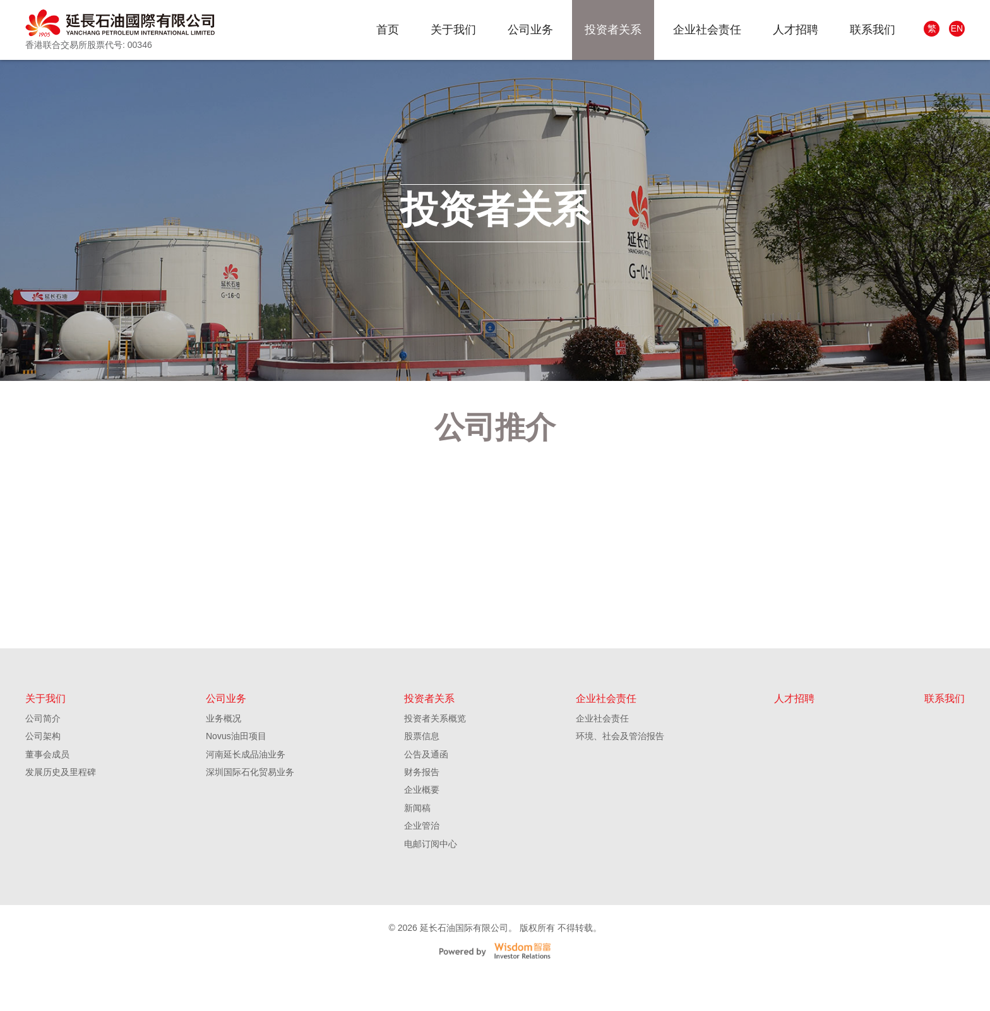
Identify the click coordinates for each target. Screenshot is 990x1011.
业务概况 (223, 754)
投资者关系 (613, 29)
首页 (387, 29)
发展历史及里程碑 (60, 807)
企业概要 (421, 825)
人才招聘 (795, 29)
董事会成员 (47, 790)
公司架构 (43, 771)
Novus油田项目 (236, 771)
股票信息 (421, 771)
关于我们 (453, 29)
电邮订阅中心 (430, 879)
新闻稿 (417, 843)
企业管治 (421, 861)
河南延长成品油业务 (245, 790)
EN (957, 28)
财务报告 (421, 807)
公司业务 (530, 29)
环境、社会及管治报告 (620, 771)
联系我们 (872, 29)
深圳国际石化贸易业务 (250, 807)
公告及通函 (426, 790)
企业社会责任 (707, 29)
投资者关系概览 (435, 754)
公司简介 (43, 754)
